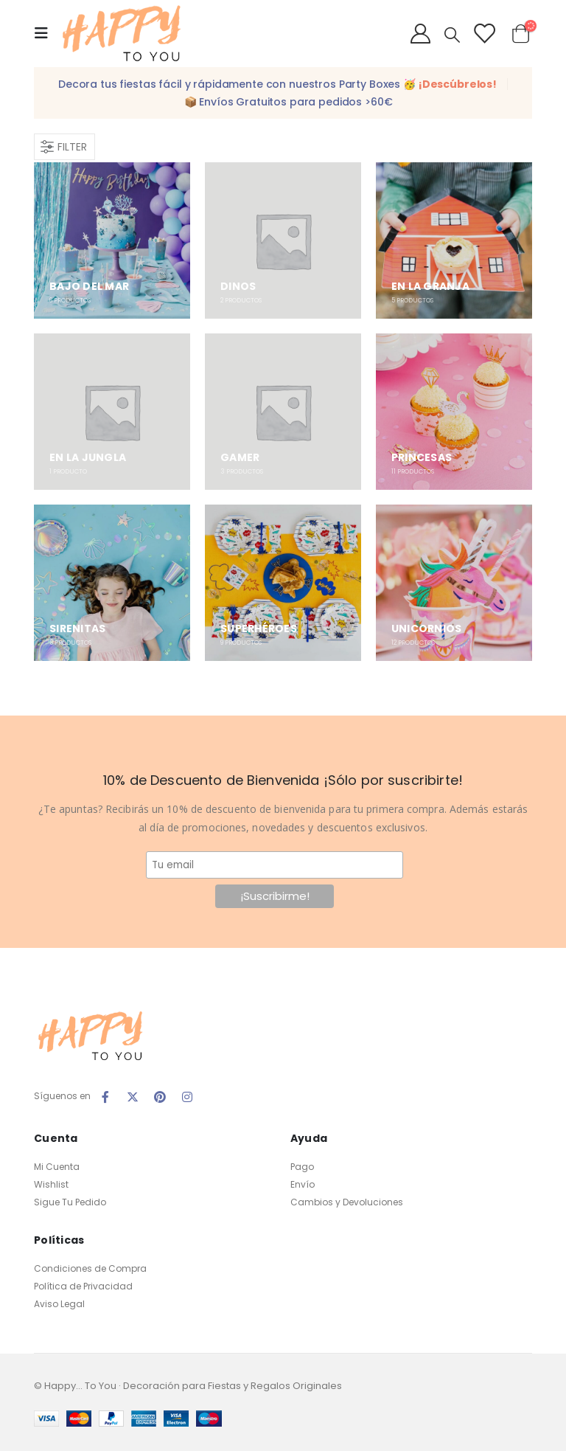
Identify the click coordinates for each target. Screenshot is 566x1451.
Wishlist (51, 1184)
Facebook (105, 1097)
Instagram (187, 1097)
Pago (302, 1166)
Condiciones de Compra (90, 1268)
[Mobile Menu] (45, 33)
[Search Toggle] (452, 35)
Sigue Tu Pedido (70, 1202)
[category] (112, 240)
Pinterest (160, 1097)
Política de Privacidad (83, 1286)
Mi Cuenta (57, 1166)
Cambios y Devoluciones (346, 1202)
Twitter (133, 1097)
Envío (302, 1184)
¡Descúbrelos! (458, 84)
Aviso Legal (59, 1304)
